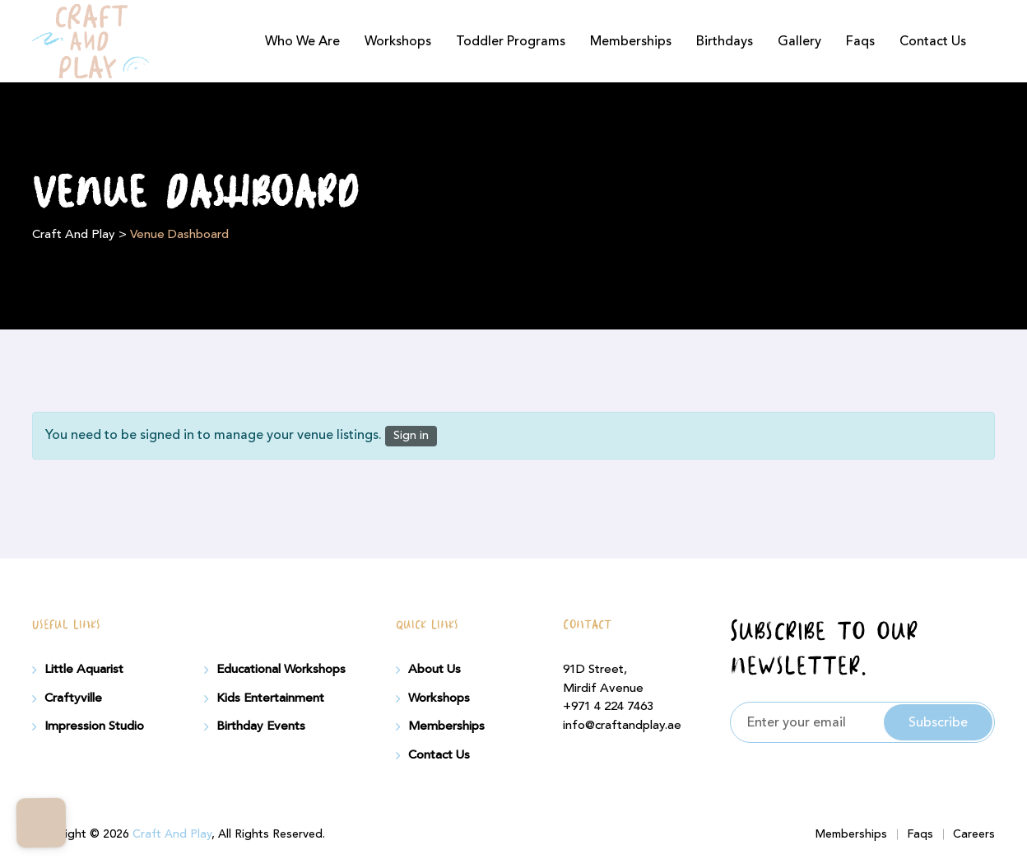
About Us (434, 670)
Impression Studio (94, 726)
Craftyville (73, 698)
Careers (974, 834)
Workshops (398, 41)
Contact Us (932, 41)
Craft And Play (171, 834)
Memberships (631, 41)
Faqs (860, 41)
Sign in (411, 436)
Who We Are (302, 41)
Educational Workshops (281, 670)
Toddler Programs (510, 41)
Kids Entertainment (270, 698)
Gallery (799, 41)
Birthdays (724, 41)
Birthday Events (260, 726)
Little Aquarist (83, 670)
